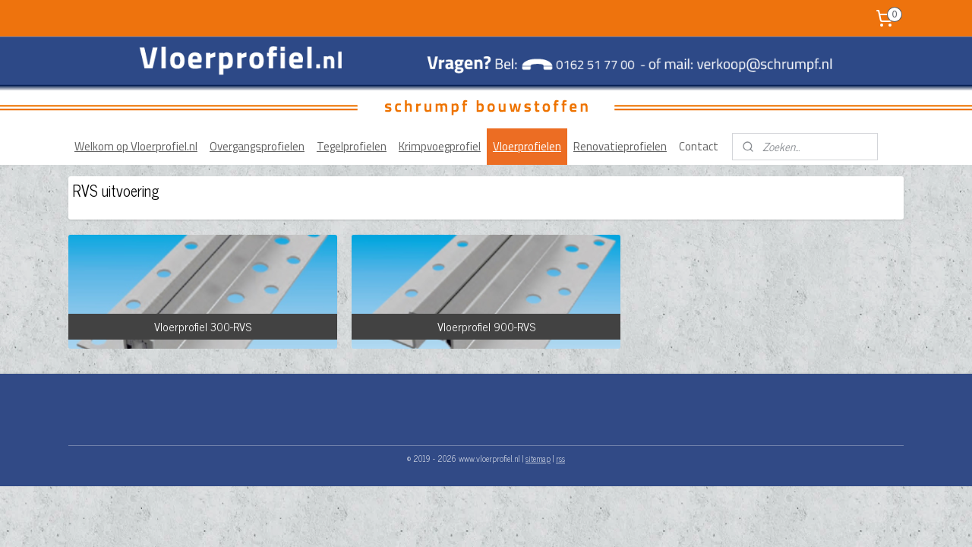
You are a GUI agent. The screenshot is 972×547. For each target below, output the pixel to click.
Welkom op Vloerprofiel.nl (135, 146)
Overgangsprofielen (257, 146)
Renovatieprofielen (620, 146)
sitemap (538, 458)
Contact (698, 146)
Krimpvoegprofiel (440, 146)
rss (560, 458)
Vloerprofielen (527, 146)
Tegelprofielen (352, 146)
